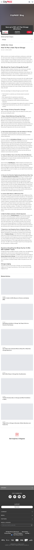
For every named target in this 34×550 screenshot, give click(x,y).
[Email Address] (17, 525)
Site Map (27, 533)
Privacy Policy (7, 533)
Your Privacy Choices (17, 535)
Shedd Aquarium (15, 215)
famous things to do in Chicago (8, 256)
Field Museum (11, 162)
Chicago (11, 45)
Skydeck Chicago (9, 234)
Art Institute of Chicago (16, 139)
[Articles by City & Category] (17, 39)
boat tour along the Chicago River (10, 176)
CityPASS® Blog (4, 45)
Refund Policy (25, 531)
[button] (17, 487)
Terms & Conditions (18, 533)
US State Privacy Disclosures (12, 531)
